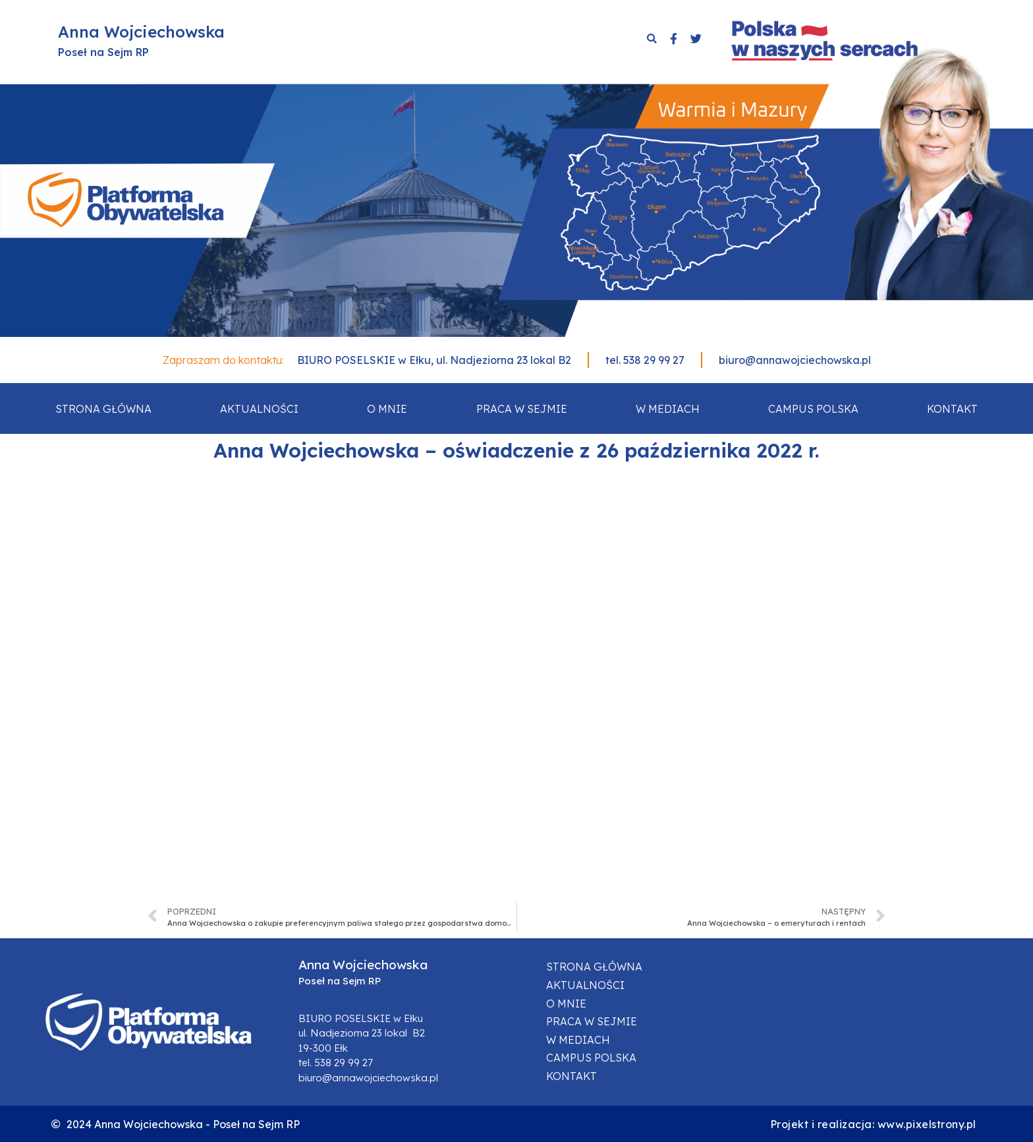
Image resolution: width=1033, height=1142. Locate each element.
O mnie (387, 408)
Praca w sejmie (521, 408)
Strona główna (103, 408)
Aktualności (259, 408)
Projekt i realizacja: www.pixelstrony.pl (873, 1124)
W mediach (668, 408)
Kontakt (952, 408)
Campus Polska (813, 408)
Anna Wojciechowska (141, 32)
